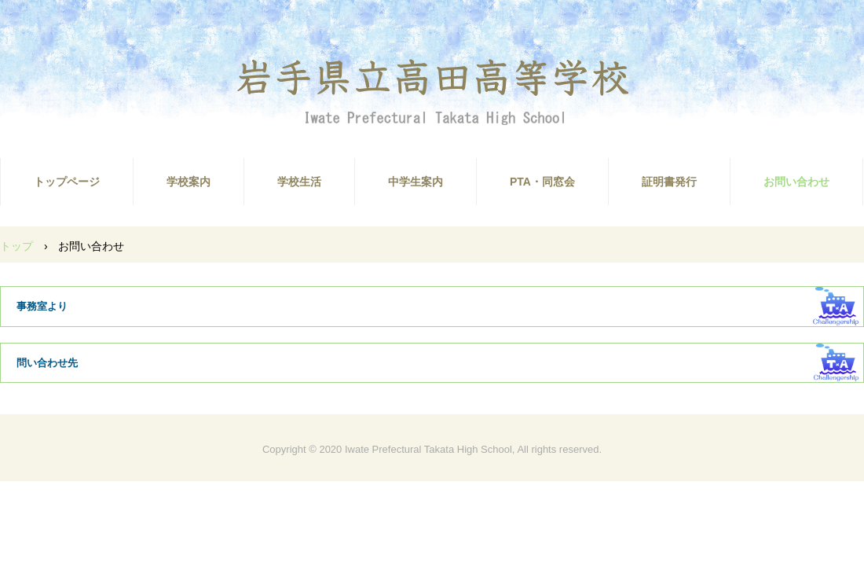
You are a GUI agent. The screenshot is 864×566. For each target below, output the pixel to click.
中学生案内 (415, 181)
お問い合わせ (796, 181)
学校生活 (299, 181)
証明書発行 (669, 181)
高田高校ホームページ (432, 90)
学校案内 (189, 181)
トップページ (67, 181)
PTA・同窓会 (542, 181)
